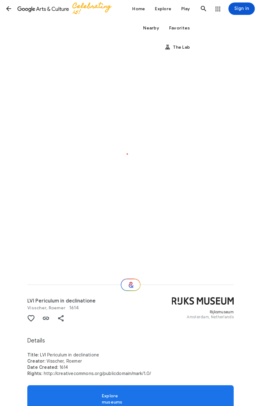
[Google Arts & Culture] (67, 8)
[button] (8, 8)
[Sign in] (241, 8)
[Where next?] (131, 285)
